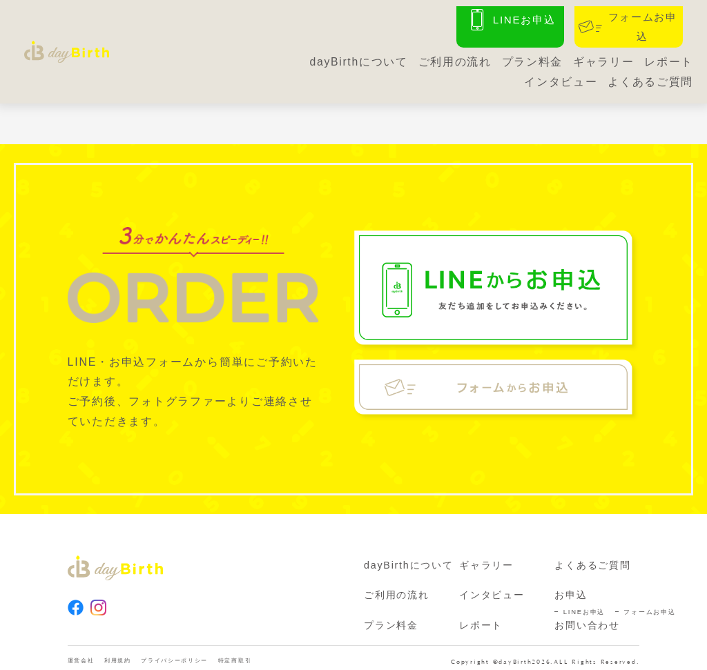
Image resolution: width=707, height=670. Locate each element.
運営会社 (85, 653)
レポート (668, 57)
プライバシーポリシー (202, 653)
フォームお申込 (649, 601)
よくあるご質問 (650, 77)
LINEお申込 (584, 601)
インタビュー (560, 77)
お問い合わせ (587, 614)
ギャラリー (603, 57)
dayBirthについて (357, 57)
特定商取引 (278, 653)
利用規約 (130, 653)
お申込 (570, 584)
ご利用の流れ (454, 57)
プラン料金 (531, 57)
